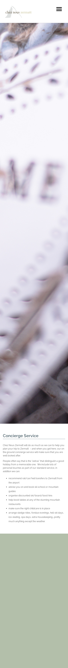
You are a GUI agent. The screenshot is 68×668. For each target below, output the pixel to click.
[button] (59, 9)
